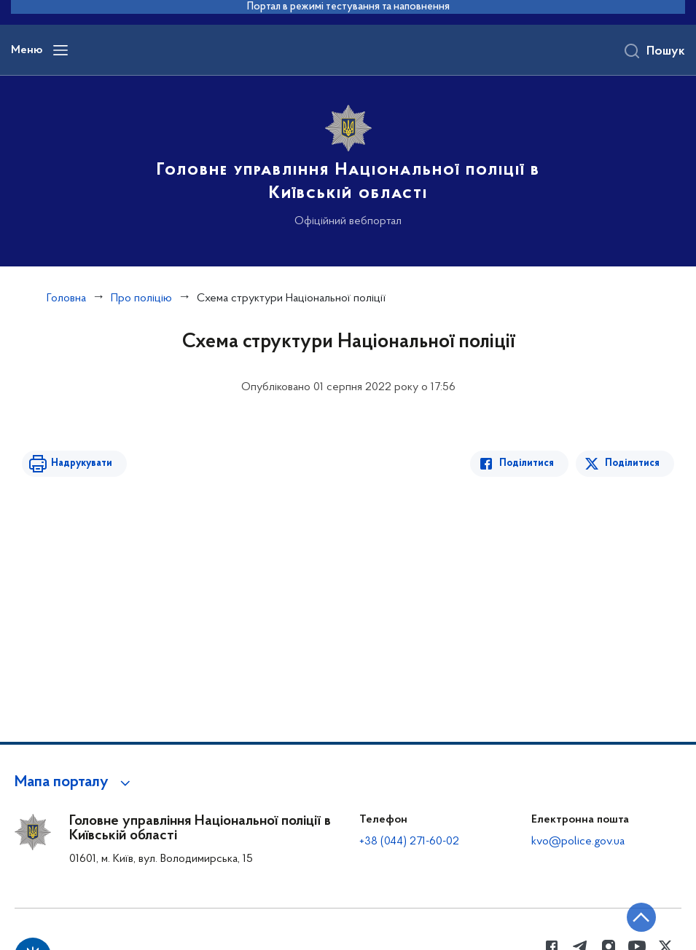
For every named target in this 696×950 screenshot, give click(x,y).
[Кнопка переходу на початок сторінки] (641, 917)
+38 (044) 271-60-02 (409, 841)
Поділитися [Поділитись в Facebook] (526, 463)
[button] (75, 782)
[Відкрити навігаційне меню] (60, 50)
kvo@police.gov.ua (578, 841)
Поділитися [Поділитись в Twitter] (632, 463)
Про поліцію (141, 298)
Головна (66, 298)
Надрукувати (81, 463)
